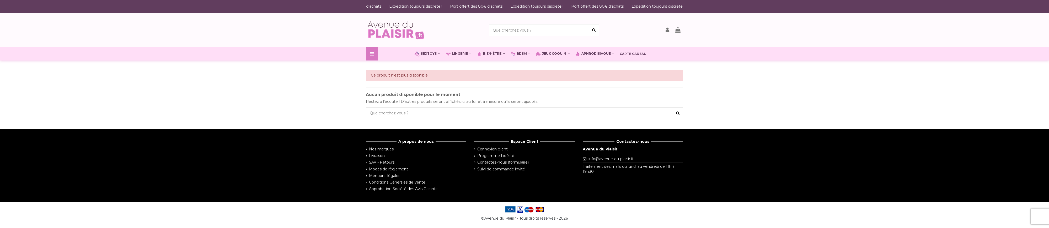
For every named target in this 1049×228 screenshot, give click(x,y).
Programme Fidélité (495, 155)
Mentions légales (384, 175)
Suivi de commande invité (501, 169)
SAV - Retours (381, 162)
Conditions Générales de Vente (397, 182)
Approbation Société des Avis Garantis (403, 188)
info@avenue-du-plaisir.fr (611, 158)
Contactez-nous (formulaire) (503, 162)
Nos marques (381, 149)
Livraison (377, 155)
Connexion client (492, 149)
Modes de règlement (388, 169)
